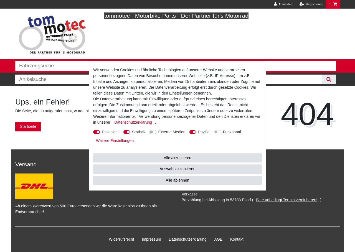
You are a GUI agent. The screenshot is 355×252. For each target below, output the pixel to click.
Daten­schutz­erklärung (188, 239)
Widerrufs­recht (121, 239)
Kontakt (236, 239)
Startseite (28, 126)
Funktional (232, 132)
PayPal (204, 132)
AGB (218, 239)
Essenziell (111, 132)
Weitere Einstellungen (115, 140)
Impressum (151, 239)
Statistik (139, 132)
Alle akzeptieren (177, 158)
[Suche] (329, 79)
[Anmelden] (283, 4)
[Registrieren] (311, 4)
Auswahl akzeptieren (177, 169)
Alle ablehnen (177, 180)
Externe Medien (172, 132)
